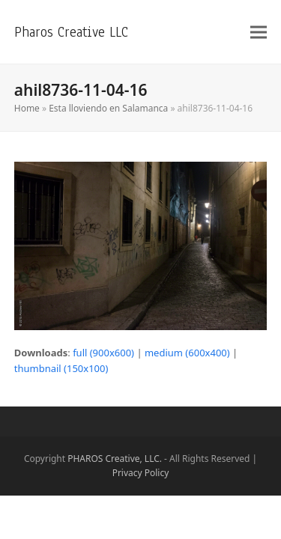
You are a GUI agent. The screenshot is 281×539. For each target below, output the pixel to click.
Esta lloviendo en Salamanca (108, 108)
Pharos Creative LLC (71, 31)
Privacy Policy (140, 472)
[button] (258, 31)
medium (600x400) (187, 352)
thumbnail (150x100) (61, 368)
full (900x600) (103, 352)
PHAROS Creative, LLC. (114, 458)
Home (27, 108)
